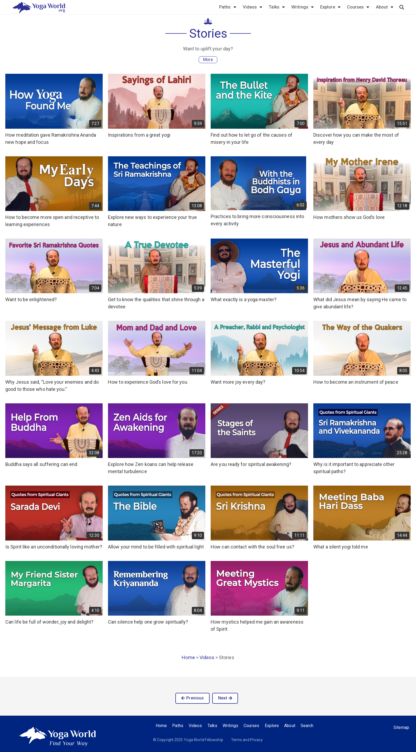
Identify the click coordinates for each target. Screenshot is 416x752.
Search (307, 725)
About (385, 7)
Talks (277, 7)
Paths (227, 7)
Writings (302, 7)
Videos (253, 7)
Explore (330, 7)
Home (188, 657)
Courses (358, 7)
